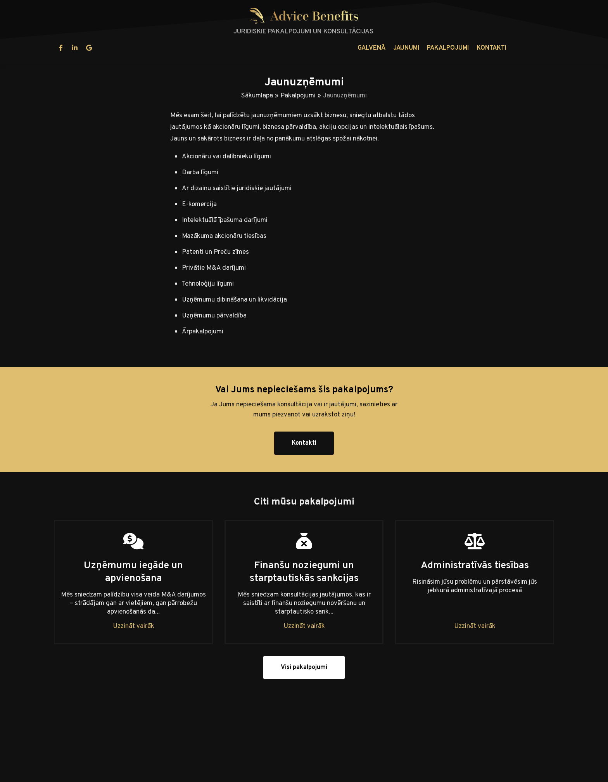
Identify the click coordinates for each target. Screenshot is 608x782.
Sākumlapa (257, 96)
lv (525, 48)
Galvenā (243, 48)
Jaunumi (278, 48)
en (544, 48)
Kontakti (363, 48)
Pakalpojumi (320, 48)
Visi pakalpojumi (304, 667)
